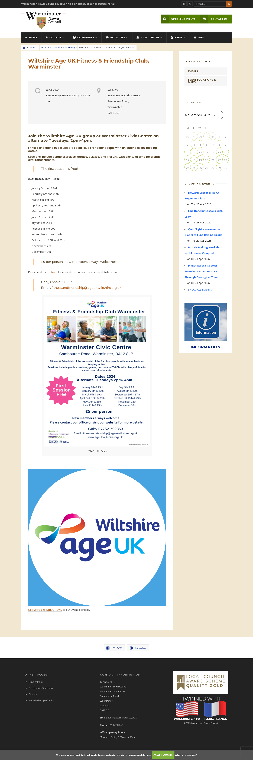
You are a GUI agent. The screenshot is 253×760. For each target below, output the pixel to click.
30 (206, 136)
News (177, 37)
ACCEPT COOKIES (163, 754)
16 (225, 152)
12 (200, 152)
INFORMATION (205, 347)
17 (187, 160)
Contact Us (213, 19)
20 (206, 160)
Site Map (33, 694)
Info (199, 37)
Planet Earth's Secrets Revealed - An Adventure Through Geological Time (201, 271)
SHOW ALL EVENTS (200, 289)
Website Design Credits (41, 700)
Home (31, 37)
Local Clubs (47, 47)
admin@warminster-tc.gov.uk (122, 717)
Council (54, 37)
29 (200, 136)
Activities (115, 37)
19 (200, 160)
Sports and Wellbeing (64, 47)
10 (187, 152)
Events (33, 47)
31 (213, 136)
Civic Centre (148, 37)
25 (194, 167)
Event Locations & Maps (202, 81)
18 (194, 160)
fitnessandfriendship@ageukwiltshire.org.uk (86, 288)
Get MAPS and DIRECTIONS (45, 609)
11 (194, 152)
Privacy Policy (36, 681)
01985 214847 (116, 725)
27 (206, 167)
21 (213, 160)
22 (219, 160)
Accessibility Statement (41, 688)
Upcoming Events (178, 19)
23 (225, 160)
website (52, 272)
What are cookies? (186, 754)
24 (187, 167)
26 (200, 167)
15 (219, 152)
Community (83, 37)
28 (194, 136)
